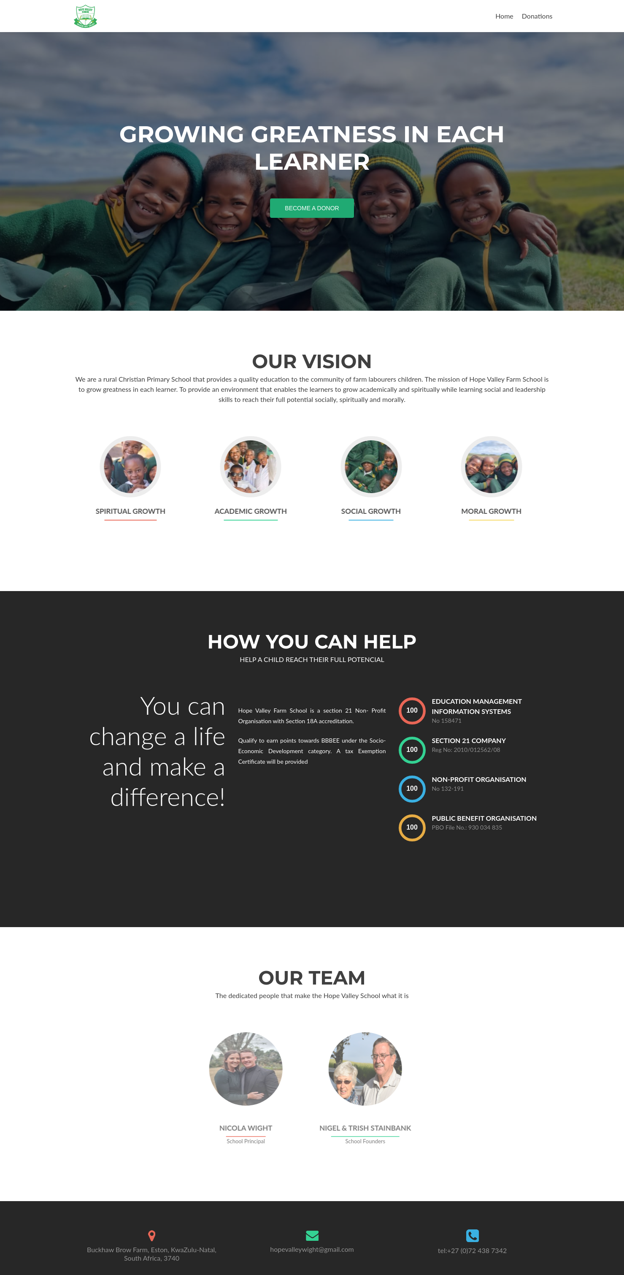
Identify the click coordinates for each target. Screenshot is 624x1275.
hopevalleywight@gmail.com (312, 1249)
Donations (537, 16)
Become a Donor (315, 207)
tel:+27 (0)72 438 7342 (472, 1250)
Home (504, 16)
